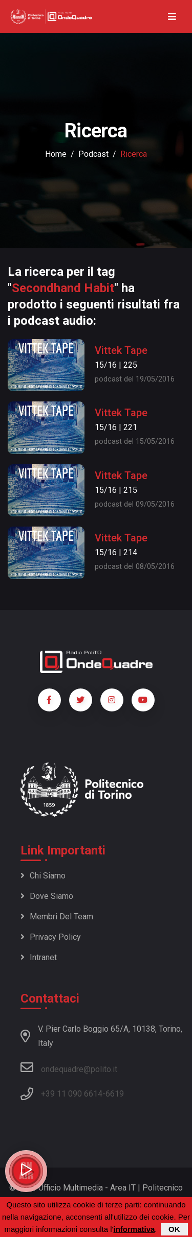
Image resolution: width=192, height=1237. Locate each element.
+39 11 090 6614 (71, 1094)
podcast (93, 154)
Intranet (38, 957)
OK (174, 1229)
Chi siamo (43, 876)
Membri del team (56, 916)
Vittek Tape (121, 350)
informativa (134, 1229)
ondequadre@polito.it (68, 1067)
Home (56, 154)
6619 (114, 1094)
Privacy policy (50, 937)
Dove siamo (46, 896)
